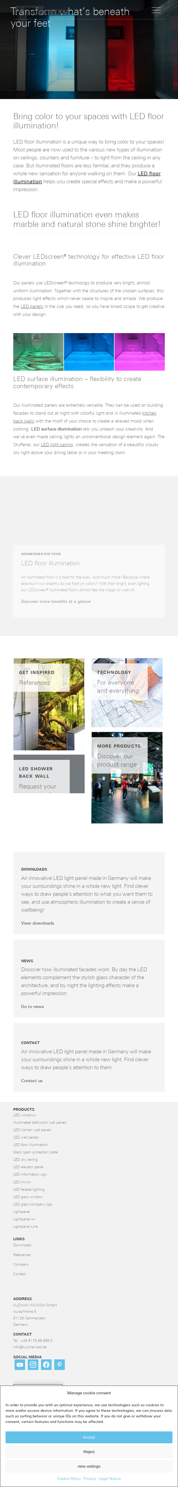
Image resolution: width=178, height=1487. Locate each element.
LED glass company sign (33, 1205)
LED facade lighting (28, 1190)
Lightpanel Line (25, 1227)
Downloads (22, 1245)
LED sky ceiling (25, 1160)
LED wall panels (26, 1138)
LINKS (19, 1239)
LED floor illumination (30, 1145)
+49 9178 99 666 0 (37, 1341)
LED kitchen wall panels (32, 1130)
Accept (89, 1437)
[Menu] (156, 10)
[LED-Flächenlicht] (73, 10)
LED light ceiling (57, 445)
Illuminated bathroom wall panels (40, 1123)
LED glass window (28, 1197)
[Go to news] (34, 1007)
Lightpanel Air (24, 1219)
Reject (89, 1451)
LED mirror (22, 1182)
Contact (19, 1274)
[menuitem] (156, 10)
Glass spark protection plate (35, 1152)
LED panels (32, 306)
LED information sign (30, 1175)
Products (23, 1110)
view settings (89, 1466)
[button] (38, 352)
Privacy (89, 1479)
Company (21, 1265)
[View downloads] (39, 924)
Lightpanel (21, 1212)
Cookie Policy (69, 1479)
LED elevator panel (28, 1167)
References (22, 1255)
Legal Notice (110, 1479)
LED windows (24, 1115)
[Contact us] (33, 1081)
